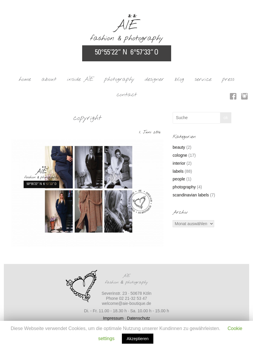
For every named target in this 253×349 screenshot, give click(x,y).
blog (179, 79)
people (179, 179)
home (25, 79)
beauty (179, 147)
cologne (180, 155)
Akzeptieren (138, 338)
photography (119, 79)
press (228, 79)
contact (127, 95)
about (49, 79)
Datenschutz (138, 318)
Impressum (113, 318)
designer (154, 79)
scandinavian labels (191, 195)
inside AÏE (80, 79)
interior (179, 163)
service (203, 79)
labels (178, 171)
